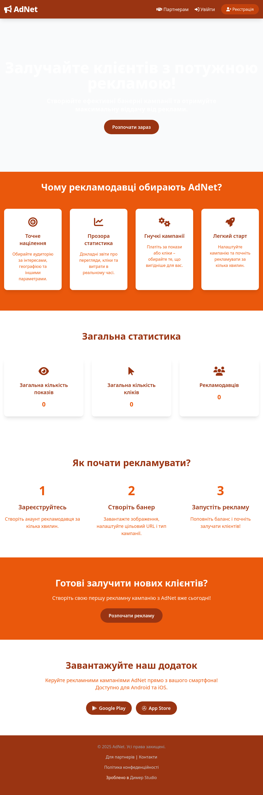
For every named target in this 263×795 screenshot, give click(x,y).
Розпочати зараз (131, 127)
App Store (156, 708)
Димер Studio (143, 777)
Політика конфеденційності (131, 767)
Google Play (108, 708)
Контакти (148, 757)
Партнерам (172, 9)
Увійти (205, 9)
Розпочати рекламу (131, 615)
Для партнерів (120, 757)
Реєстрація (240, 9)
